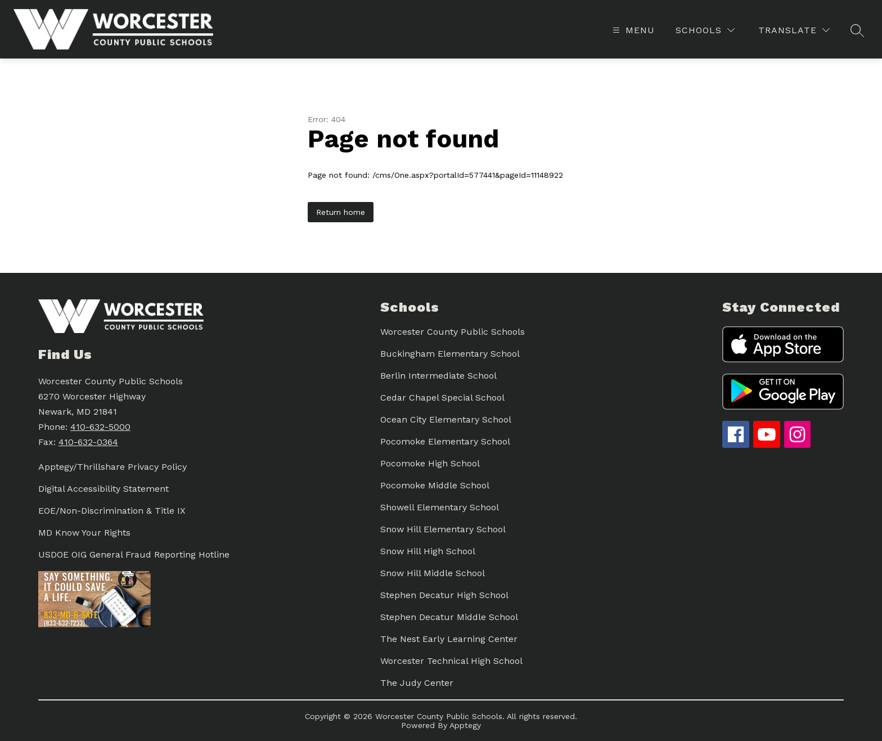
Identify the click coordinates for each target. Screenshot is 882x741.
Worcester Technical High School (451, 660)
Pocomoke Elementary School (445, 441)
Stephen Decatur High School (444, 595)
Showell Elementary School (439, 507)
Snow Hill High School (427, 551)
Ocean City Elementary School (445, 419)
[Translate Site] (793, 30)
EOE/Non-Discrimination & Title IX (112, 510)
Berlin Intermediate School (438, 375)
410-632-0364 (88, 442)
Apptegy (465, 725)
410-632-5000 (100, 426)
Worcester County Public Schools (452, 331)
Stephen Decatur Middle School (449, 617)
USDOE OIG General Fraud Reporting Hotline (134, 554)
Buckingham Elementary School (450, 353)
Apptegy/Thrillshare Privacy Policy (112, 466)
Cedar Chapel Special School (442, 397)
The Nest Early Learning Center (449, 639)
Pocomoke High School (430, 463)
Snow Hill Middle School (432, 573)
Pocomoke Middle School (434, 485)
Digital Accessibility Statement (103, 488)
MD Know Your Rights (84, 532)
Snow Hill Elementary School (443, 529)
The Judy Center (416, 682)
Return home (340, 212)
